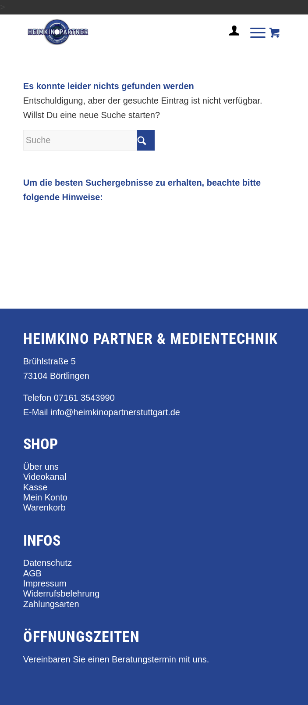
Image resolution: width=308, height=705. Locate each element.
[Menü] (253, 32)
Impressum (45, 583)
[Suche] (89, 140)
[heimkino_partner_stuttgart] (128, 32)
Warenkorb (44, 507)
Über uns (41, 466)
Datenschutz (47, 563)
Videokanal (45, 477)
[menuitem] (230, 34)
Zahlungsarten (51, 604)
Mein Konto (45, 497)
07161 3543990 (84, 398)
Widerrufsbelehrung (61, 593)
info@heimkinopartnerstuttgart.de (115, 412)
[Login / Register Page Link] (230, 41)
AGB (32, 573)
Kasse (35, 487)
